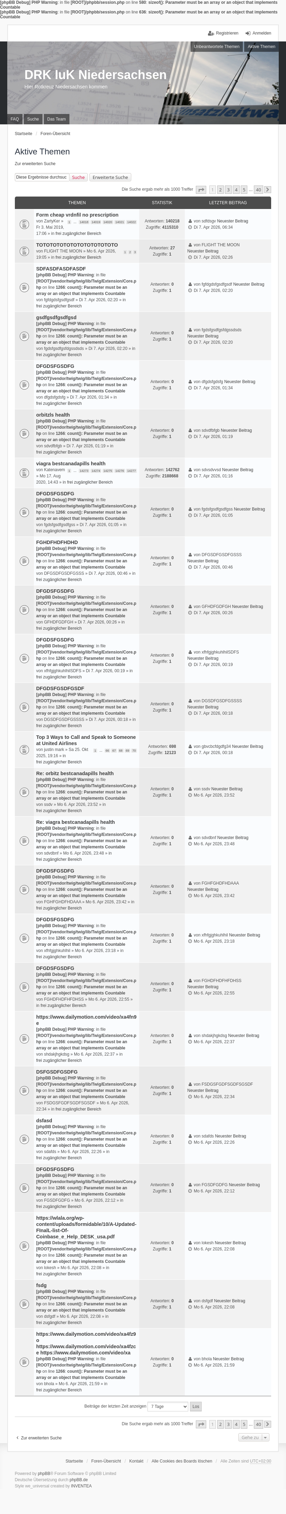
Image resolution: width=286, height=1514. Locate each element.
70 (134, 750)
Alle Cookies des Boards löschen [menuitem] (182, 1461)
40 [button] (258, 190)
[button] (201, 190)
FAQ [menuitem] (15, 119)
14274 (96, 471)
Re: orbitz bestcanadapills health (75, 773)
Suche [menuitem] (33, 119)
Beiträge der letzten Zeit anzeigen (136, 1406)
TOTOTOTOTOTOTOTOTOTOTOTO (77, 245)
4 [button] (236, 190)
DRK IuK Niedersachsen (96, 75)
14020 (108, 222)
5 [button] (244, 190)
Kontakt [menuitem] (136, 1461)
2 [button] (220, 190)
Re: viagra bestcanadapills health (75, 822)
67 (114, 750)
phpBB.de (78, 1479)
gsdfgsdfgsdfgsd (56, 317)
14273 (84, 471)
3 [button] (228, 190)
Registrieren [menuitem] (227, 33)
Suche (78, 177)
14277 (131, 471)
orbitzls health (53, 415)
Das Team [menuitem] (56, 119)
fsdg (41, 1285)
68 (121, 750)
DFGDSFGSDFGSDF (60, 688)
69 (127, 750)
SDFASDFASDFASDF (61, 269)
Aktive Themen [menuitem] (261, 46)
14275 (108, 471)
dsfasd (44, 1120)
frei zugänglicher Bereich (78, 233)
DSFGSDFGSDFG (57, 1072)
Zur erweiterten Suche (35, 163)
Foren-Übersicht (106, 1461)
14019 (96, 222)
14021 (119, 222)
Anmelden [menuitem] (261, 33)
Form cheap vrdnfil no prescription (77, 215)
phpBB (44, 1473)
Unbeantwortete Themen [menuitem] (217, 46)
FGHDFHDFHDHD (57, 542)
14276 (119, 471)
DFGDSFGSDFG (55, 366)
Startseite (74, 1461)
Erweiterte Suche (110, 177)
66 (107, 750)
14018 (84, 222)
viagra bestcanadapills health (71, 463)
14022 (131, 222)
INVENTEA (81, 1486)
